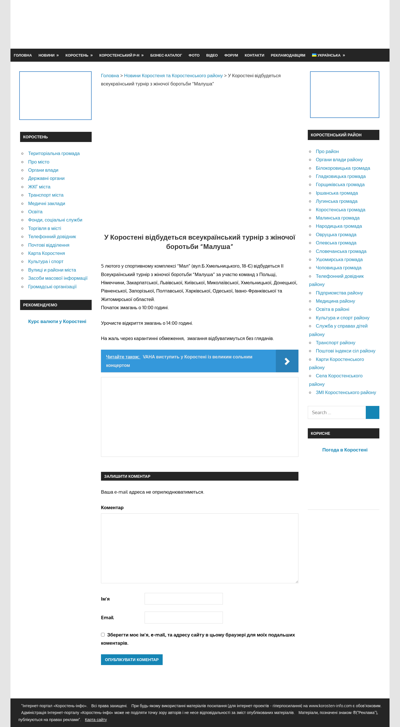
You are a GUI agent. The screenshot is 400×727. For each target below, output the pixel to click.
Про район (327, 151)
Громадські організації (52, 286)
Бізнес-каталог (166, 55)
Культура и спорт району (342, 318)
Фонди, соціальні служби (55, 220)
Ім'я (105, 599)
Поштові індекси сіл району (345, 351)
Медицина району (335, 301)
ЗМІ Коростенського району (346, 392)
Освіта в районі (332, 309)
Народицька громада (339, 226)
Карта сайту (96, 719)
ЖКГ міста (39, 187)
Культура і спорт (45, 261)
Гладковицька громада (340, 176)
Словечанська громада (341, 251)
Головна (23, 55)
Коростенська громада (340, 209)
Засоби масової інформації (57, 278)
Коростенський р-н (119, 55)
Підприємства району (339, 293)
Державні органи (46, 178)
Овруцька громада (336, 234)
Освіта (35, 211)
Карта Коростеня (46, 253)
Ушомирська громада (339, 259)
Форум (231, 55)
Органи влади (43, 170)
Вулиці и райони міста (52, 270)
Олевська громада (336, 243)
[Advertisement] (277, 24)
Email (107, 617)
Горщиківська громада (340, 184)
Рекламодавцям (288, 55)
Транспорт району (335, 342)
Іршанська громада (337, 193)
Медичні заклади (46, 203)
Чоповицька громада (338, 267)
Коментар (112, 507)
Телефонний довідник (52, 236)
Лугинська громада (336, 201)
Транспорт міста (45, 195)
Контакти (254, 55)
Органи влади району (339, 159)
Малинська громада (338, 218)
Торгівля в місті (44, 228)
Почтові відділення (48, 245)
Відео (212, 55)
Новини (46, 55)
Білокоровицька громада (343, 168)
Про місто (38, 162)
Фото (194, 55)
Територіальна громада (54, 153)
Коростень (77, 55)
